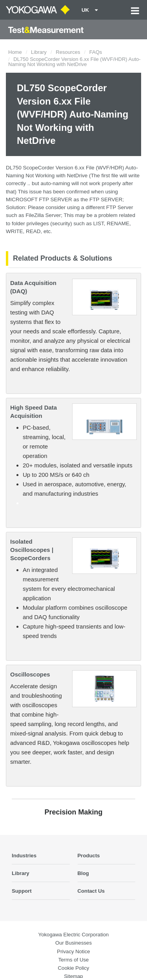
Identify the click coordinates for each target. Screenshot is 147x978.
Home (15, 52)
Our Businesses (73, 943)
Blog (83, 873)
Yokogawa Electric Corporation (73, 935)
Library (39, 52)
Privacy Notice (73, 951)
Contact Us (91, 891)
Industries (24, 856)
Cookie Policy (73, 968)
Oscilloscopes (30, 674)
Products (89, 856)
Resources (68, 52)
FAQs (95, 52)
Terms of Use (73, 960)
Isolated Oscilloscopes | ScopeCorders (31, 549)
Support (22, 891)
